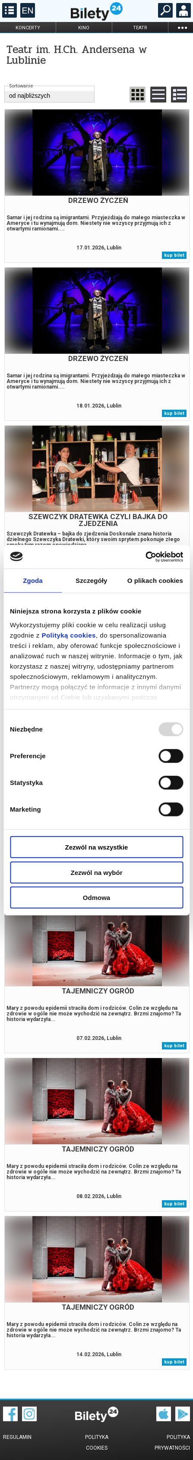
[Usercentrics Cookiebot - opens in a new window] (145, 556)
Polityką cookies (68, 634)
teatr (140, 28)
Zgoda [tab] (33, 580)
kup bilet (174, 255)
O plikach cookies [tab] (155, 580)
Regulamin (17, 1437)
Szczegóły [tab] (91, 580)
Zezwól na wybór (96, 872)
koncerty (28, 28)
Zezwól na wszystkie (96, 847)
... (182, 27)
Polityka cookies (96, 1442)
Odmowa (96, 897)
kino (83, 28)
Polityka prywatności (172, 1442)
